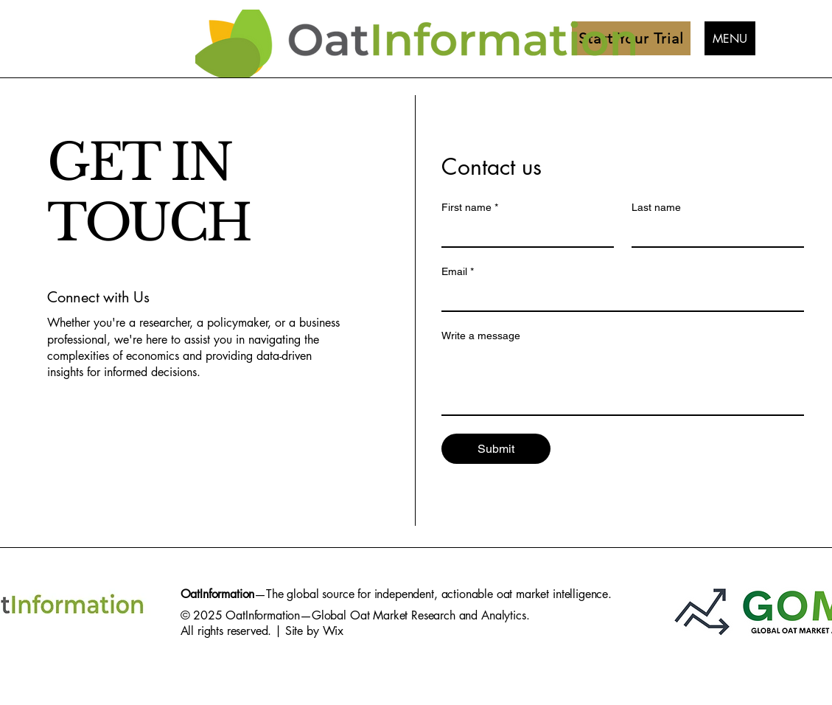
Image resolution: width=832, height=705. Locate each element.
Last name (656, 207)
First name (469, 207)
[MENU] (730, 38)
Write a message (480, 335)
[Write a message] (622, 381)
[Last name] (713, 233)
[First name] (523, 233)
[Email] (618, 297)
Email (457, 271)
